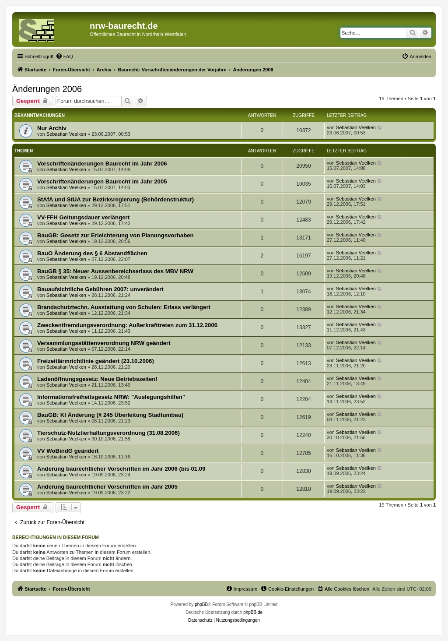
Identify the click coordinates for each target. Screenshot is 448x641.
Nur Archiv (51, 128)
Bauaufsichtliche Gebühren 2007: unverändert (100, 289)
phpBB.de (252, 612)
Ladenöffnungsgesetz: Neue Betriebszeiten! (97, 379)
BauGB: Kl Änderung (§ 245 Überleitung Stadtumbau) (110, 415)
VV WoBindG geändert (67, 450)
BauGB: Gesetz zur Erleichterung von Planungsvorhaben (115, 235)
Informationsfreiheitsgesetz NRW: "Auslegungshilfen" (111, 397)
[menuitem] (64, 56)
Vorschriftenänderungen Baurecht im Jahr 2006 (102, 163)
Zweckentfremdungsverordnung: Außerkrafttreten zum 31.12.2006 (127, 325)
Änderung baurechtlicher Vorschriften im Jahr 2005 (107, 486)
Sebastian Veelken (66, 134)
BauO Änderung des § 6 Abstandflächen (92, 253)
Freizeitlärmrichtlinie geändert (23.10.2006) (95, 361)
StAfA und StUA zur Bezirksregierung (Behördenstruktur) (115, 199)
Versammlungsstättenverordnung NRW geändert (104, 343)
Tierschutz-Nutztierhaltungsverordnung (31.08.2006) (108, 433)
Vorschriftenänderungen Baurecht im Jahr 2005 (102, 181)
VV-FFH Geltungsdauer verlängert (83, 217)
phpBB (201, 604)
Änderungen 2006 (47, 89)
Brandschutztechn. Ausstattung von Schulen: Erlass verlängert (123, 307)
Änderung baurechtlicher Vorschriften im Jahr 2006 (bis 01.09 (121, 468)
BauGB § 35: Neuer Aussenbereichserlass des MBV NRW (115, 271)
